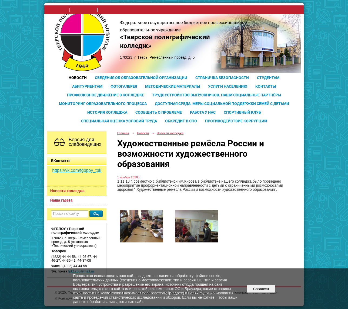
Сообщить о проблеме (158, 112)
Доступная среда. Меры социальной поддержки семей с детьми (222, 103)
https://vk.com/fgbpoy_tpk (76, 170)
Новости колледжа (67, 191)
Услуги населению (227, 86)
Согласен (261, 289)
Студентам (268, 77)
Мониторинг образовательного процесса (103, 103)
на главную (58, 10)
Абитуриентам (87, 86)
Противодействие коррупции (236, 121)
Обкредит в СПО (181, 121)
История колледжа (107, 112)
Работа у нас (203, 112)
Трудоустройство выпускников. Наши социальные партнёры (216, 95)
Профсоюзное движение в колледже (105, 95)
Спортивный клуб (242, 112)
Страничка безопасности (222, 77)
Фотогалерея (124, 86)
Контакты (265, 86)
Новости (78, 77)
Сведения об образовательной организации (141, 77)
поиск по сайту (83, 10)
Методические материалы (172, 86)
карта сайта (109, 10)
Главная (123, 133)
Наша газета (61, 200)
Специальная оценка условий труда (119, 121)
